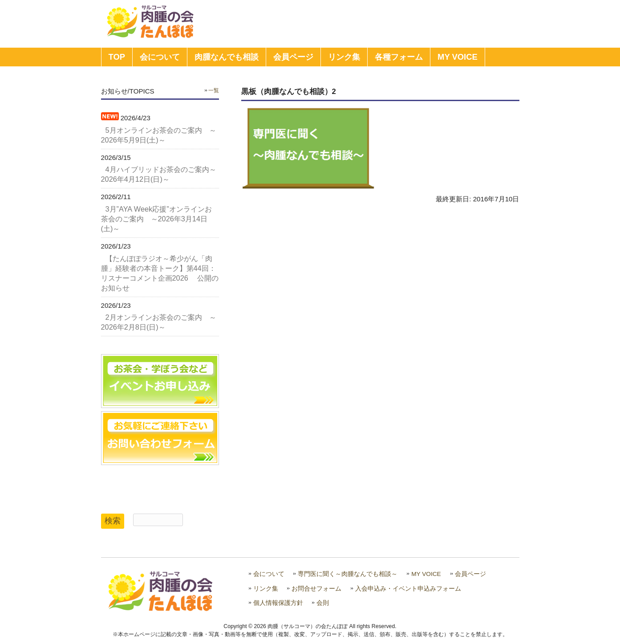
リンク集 (265, 588)
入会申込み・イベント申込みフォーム (408, 588)
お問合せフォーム (316, 588)
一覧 (213, 90)
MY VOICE (426, 574)
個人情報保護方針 (278, 603)
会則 (322, 603)
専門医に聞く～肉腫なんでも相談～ (347, 574)
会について (268, 574)
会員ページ (470, 574)
